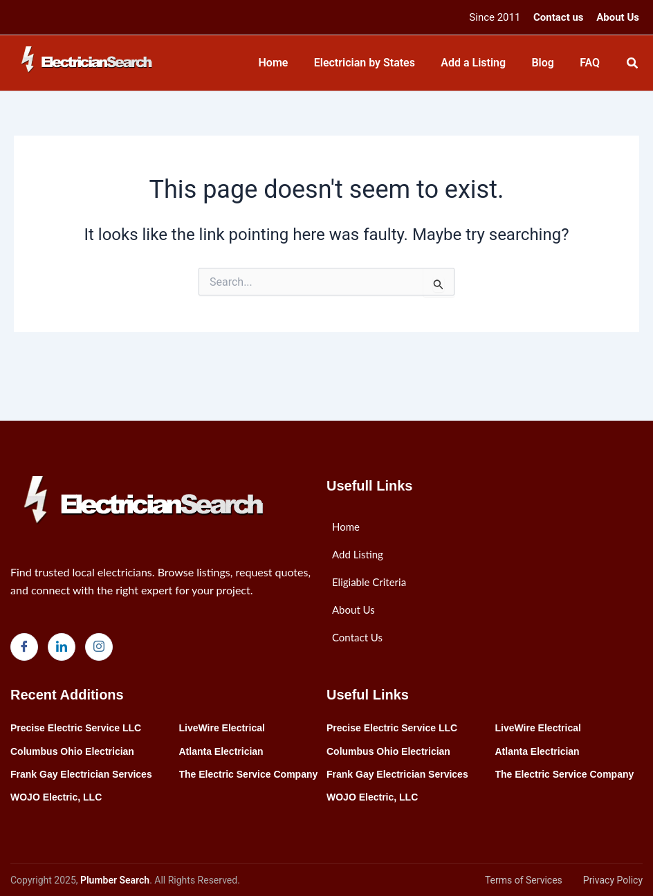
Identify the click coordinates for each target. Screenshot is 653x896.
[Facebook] (24, 647)
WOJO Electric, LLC (56, 797)
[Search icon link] (633, 64)
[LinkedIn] (61, 647)
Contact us (558, 17)
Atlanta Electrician (221, 751)
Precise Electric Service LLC (75, 727)
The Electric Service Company (248, 774)
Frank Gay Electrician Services (81, 774)
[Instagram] (99, 647)
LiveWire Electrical (222, 727)
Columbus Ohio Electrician (72, 751)
